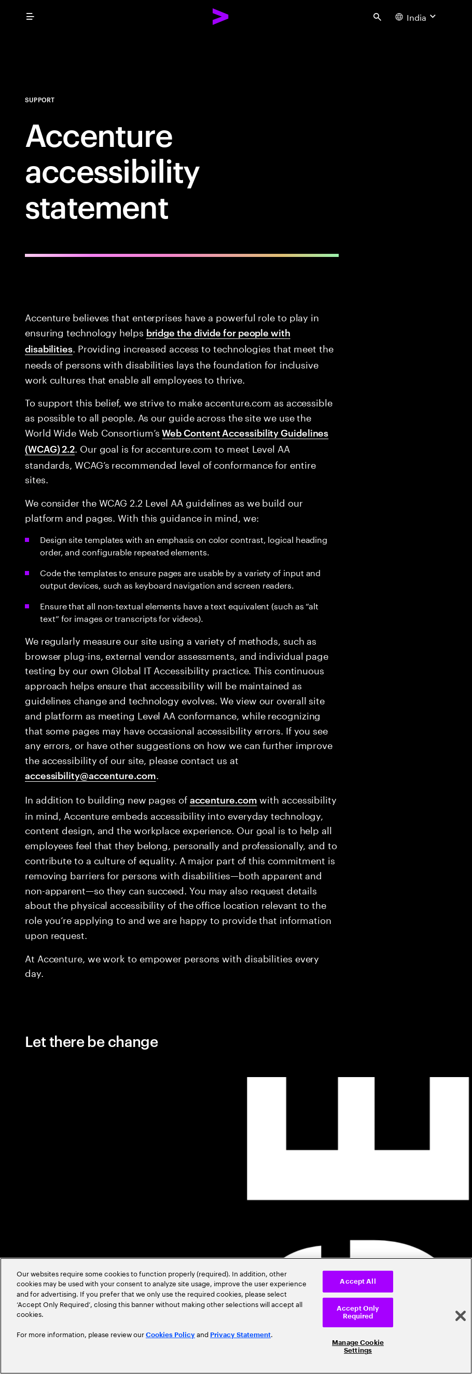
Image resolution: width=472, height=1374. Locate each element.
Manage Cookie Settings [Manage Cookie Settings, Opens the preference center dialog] (358, 1346)
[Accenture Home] (221, 16)
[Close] (460, 1315)
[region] (236, 1316)
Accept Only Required (358, 1312)
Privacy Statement (240, 1334)
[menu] (30, 16)
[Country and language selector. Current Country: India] (417, 16)
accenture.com (223, 799)
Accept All (358, 1281)
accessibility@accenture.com (90, 774)
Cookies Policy (170, 1334)
